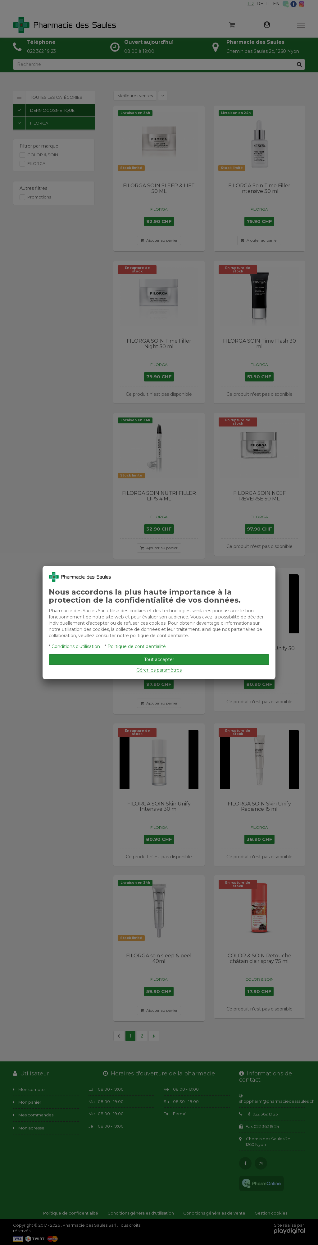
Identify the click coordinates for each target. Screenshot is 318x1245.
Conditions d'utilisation (76, 646)
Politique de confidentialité (136, 646)
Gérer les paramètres (159, 670)
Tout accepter (159, 659)
